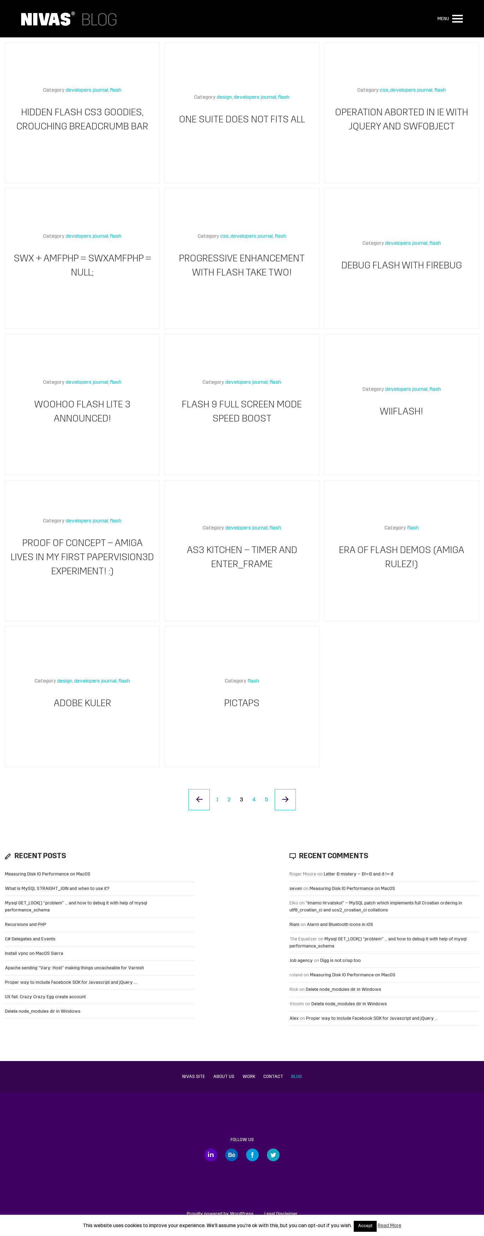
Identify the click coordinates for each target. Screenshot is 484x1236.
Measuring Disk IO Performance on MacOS (47, 874)
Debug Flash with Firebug (401, 266)
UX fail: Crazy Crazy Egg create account (45, 997)
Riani (294, 924)
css (384, 90)
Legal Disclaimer (281, 1214)
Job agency (301, 960)
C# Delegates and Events (30, 939)
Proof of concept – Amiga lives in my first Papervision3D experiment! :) (82, 558)
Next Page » (285, 799)
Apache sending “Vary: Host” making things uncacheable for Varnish (74, 968)
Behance (231, 1155)
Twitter (273, 1155)
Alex (294, 1018)
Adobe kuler (82, 704)
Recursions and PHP (25, 924)
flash (115, 90)
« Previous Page (199, 799)
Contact (273, 1076)
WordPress (241, 1214)
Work (249, 1076)
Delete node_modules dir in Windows (42, 1011)
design (224, 97)
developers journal (87, 90)
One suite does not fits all (242, 120)
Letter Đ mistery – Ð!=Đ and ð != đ (358, 874)
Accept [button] (365, 1226)
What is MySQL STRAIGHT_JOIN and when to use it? (57, 888)
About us (223, 1076)
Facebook (252, 1155)
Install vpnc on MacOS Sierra (34, 953)
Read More (389, 1226)
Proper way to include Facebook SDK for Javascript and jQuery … (71, 982)
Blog (296, 1076)
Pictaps (241, 704)
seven (295, 888)
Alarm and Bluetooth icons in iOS (340, 924)
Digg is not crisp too (340, 960)
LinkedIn (210, 1155)
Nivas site (193, 1076)
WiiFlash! (401, 412)
